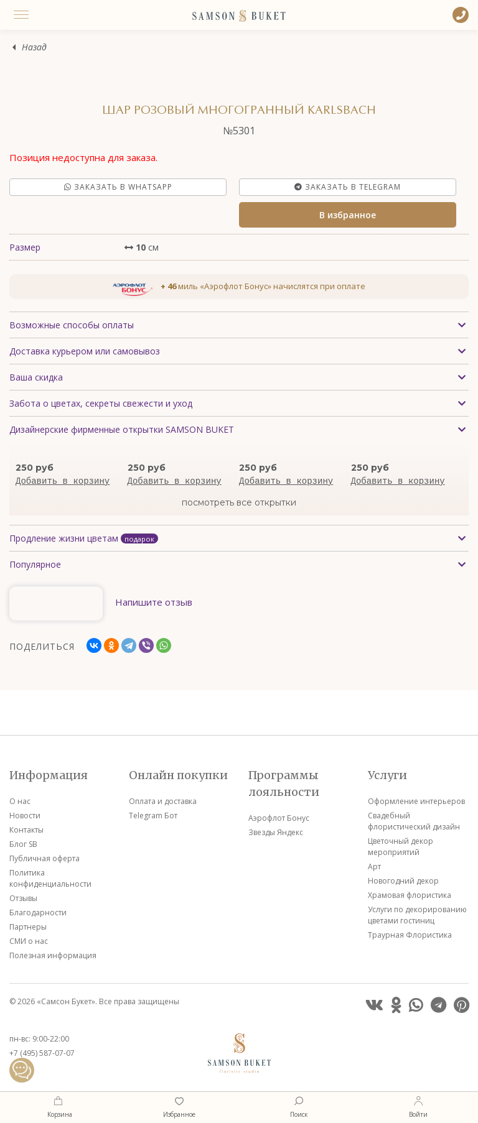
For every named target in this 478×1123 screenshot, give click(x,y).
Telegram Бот (153, 815)
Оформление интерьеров (416, 801)
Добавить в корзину (63, 481)
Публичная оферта (44, 858)
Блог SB (23, 844)
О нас (19, 801)
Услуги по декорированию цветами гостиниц (417, 915)
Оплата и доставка (163, 801)
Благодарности (38, 912)
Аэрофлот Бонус (278, 818)
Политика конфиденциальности (50, 878)
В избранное (347, 215)
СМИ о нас (28, 941)
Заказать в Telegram (347, 187)
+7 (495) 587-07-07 (42, 1053)
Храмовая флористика (409, 895)
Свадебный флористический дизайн (414, 821)
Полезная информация (52, 955)
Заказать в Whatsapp (118, 187)
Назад (34, 47)
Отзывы (23, 898)
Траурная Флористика (410, 935)
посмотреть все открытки (239, 502)
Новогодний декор (403, 881)
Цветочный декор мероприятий (400, 846)
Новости (24, 815)
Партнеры (28, 927)
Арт (374, 866)
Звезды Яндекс (275, 832)
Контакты (26, 830)
